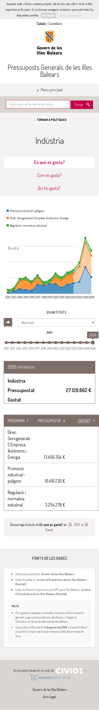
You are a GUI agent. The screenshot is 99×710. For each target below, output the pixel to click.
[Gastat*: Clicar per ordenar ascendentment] (84, 421)
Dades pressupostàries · (44, 574)
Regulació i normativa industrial (17, 498)
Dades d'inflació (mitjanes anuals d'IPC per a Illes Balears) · (53, 592)
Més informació (70, 15)
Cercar (78, 104)
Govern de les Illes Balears (49, 42)
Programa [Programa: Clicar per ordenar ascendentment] (16, 420)
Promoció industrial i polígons (16, 475)
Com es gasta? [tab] (49, 175)
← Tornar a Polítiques (49, 120)
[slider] (92, 342)
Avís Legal (49, 697)
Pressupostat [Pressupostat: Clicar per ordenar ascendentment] (49, 420)
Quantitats (56, 312)
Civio (69, 671)
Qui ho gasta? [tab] (49, 188)
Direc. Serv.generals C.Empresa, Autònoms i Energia (19, 444)
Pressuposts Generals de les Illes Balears (49, 71)
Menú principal (52, 89)
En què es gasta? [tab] (49, 162)
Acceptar (48, 15)
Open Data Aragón (49, 676)
